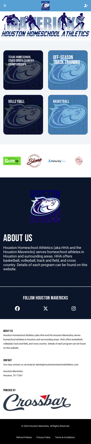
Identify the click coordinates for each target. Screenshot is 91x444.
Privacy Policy (43, 437)
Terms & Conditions (65, 437)
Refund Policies (24, 437)
